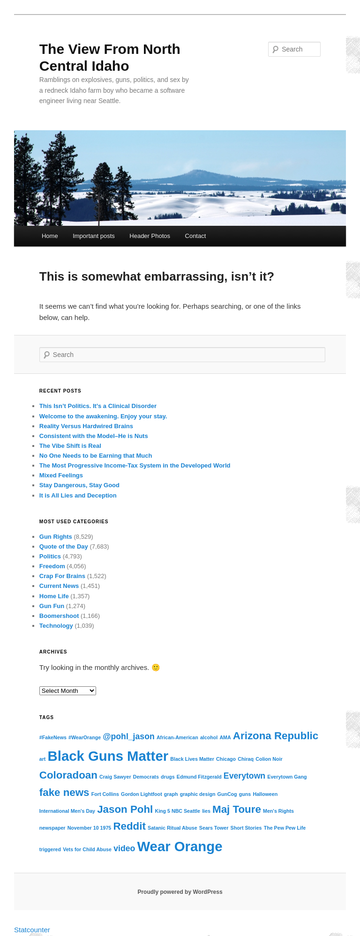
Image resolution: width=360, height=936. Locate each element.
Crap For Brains (62, 575)
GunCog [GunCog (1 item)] (227, 794)
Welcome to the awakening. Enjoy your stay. (103, 416)
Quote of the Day (63, 546)
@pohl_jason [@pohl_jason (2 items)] (128, 736)
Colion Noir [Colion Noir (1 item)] (268, 759)
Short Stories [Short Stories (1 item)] (246, 828)
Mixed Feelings (61, 475)
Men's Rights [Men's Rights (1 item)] (278, 811)
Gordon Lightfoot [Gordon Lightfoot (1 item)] (141, 794)
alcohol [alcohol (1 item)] (209, 737)
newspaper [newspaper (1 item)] (52, 828)
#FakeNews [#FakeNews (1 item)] (53, 737)
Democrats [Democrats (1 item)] (146, 777)
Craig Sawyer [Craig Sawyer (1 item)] (115, 777)
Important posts (94, 235)
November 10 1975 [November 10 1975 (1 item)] (90, 828)
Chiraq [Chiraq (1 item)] (246, 759)
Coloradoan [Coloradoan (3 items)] (68, 775)
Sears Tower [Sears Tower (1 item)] (214, 828)
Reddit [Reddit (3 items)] (129, 826)
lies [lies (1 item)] (206, 811)
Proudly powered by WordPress (179, 892)
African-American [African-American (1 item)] (177, 737)
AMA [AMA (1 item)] (225, 737)
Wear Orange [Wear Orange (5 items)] (179, 846)
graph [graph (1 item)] (171, 794)
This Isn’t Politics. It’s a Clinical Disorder (98, 405)
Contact (195, 235)
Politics (50, 556)
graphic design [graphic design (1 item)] (198, 794)
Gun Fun (51, 605)
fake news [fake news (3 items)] (64, 792)
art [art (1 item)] (42, 759)
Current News (59, 585)
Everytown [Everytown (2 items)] (244, 775)
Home (50, 235)
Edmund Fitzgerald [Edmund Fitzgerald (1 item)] (199, 777)
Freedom (52, 566)
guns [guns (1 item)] (245, 794)
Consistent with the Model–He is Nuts (93, 435)
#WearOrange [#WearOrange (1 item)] (84, 737)
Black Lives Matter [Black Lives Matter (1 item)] (192, 759)
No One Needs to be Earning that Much (95, 455)
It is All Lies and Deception (78, 495)
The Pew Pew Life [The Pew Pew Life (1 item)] (285, 828)
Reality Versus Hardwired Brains (86, 426)
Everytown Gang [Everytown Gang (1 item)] (287, 777)
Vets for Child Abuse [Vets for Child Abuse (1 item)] (87, 849)
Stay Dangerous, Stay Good (79, 485)
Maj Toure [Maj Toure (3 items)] (236, 809)
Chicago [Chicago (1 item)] (226, 759)
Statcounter (32, 930)
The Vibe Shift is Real (70, 445)
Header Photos (149, 235)
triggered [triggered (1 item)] (50, 849)
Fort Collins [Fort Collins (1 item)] (105, 794)
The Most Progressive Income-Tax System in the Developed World (135, 465)
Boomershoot (59, 615)
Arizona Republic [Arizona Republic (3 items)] (275, 736)
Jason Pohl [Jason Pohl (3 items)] (125, 809)
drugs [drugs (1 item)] (168, 777)
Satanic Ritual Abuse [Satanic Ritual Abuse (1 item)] (172, 828)
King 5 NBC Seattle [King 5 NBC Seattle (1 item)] (177, 811)
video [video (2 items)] (124, 848)
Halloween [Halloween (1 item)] (265, 794)
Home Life (54, 596)
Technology (56, 625)
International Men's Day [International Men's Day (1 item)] (67, 811)
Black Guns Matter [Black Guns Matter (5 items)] (108, 756)
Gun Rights (55, 536)
